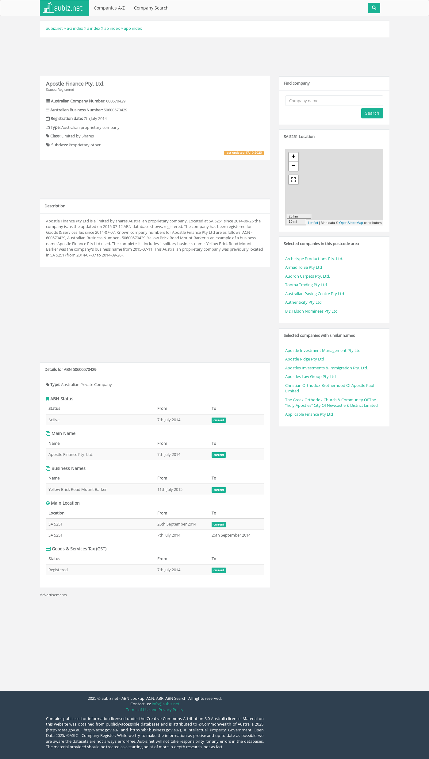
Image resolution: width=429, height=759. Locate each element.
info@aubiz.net (165, 704)
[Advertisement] (214, 56)
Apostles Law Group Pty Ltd (310, 376)
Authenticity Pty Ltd (303, 302)
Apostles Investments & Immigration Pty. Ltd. (326, 368)
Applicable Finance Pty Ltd (309, 414)
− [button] (293, 166)
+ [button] (293, 157)
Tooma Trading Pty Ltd (306, 284)
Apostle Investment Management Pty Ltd (323, 350)
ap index (112, 28)
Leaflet (313, 223)
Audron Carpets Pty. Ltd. (307, 276)
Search (372, 113)
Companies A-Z (109, 8)
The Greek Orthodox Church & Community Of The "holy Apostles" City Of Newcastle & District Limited (331, 402)
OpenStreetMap (351, 223)
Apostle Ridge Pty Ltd (304, 359)
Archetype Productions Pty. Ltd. (314, 258)
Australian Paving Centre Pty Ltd (314, 293)
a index (93, 28)
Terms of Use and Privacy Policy (154, 709)
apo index (133, 28)
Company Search (151, 8)
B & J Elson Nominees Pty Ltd (311, 311)
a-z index (75, 28)
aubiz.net (54, 28)
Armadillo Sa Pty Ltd (303, 267)
